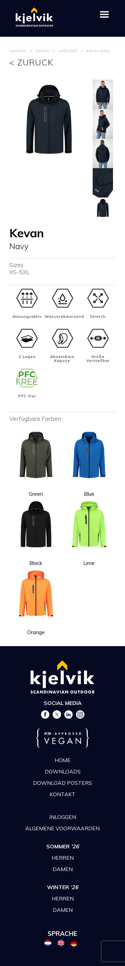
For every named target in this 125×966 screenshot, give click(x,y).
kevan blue (98, 50)
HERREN (63, 857)
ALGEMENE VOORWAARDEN (62, 828)
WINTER (62, 887)
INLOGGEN (62, 817)
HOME (63, 760)
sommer (18, 50)
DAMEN (63, 869)
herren (42, 50)
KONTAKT (62, 794)
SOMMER (62, 846)
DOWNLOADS (63, 771)
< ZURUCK (31, 62)
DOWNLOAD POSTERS (62, 782)
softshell (68, 50)
